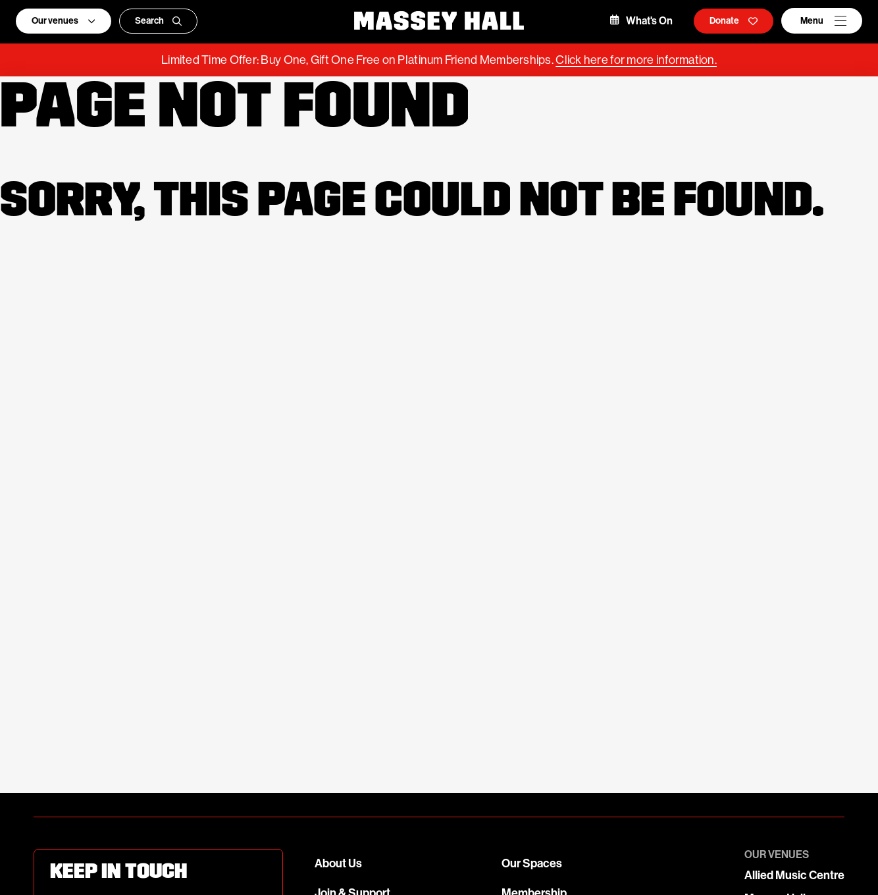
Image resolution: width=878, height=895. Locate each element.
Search (158, 20)
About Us (338, 863)
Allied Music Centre (794, 875)
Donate (734, 20)
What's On (641, 20)
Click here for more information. (636, 60)
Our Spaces (532, 863)
